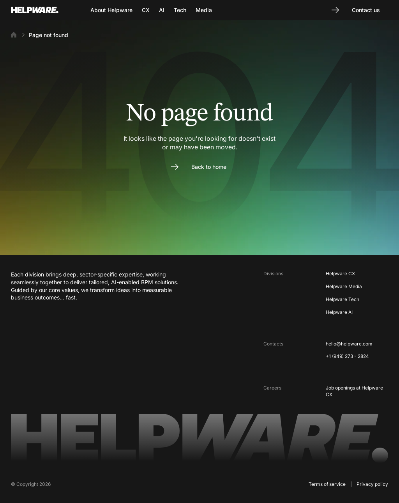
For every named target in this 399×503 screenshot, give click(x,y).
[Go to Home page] (44, 10)
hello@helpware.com (349, 344)
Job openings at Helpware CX (354, 391)
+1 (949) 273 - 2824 (347, 356)
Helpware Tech (342, 299)
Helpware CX (340, 273)
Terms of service (327, 484)
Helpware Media (344, 286)
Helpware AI (339, 312)
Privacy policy (372, 484)
